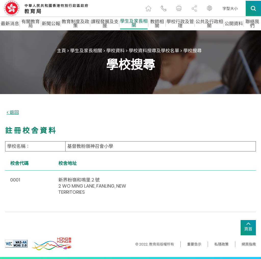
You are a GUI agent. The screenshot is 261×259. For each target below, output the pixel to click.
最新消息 (10, 24)
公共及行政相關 (209, 24)
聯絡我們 (252, 24)
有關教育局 (30, 24)
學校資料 (115, 50)
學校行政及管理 (180, 24)
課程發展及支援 (105, 24)
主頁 (61, 50)
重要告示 (194, 244)
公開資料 (234, 24)
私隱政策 (221, 244)
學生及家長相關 (134, 23)
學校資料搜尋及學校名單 (154, 50)
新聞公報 (51, 24)
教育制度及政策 (75, 24)
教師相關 (157, 24)
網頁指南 (249, 244)
